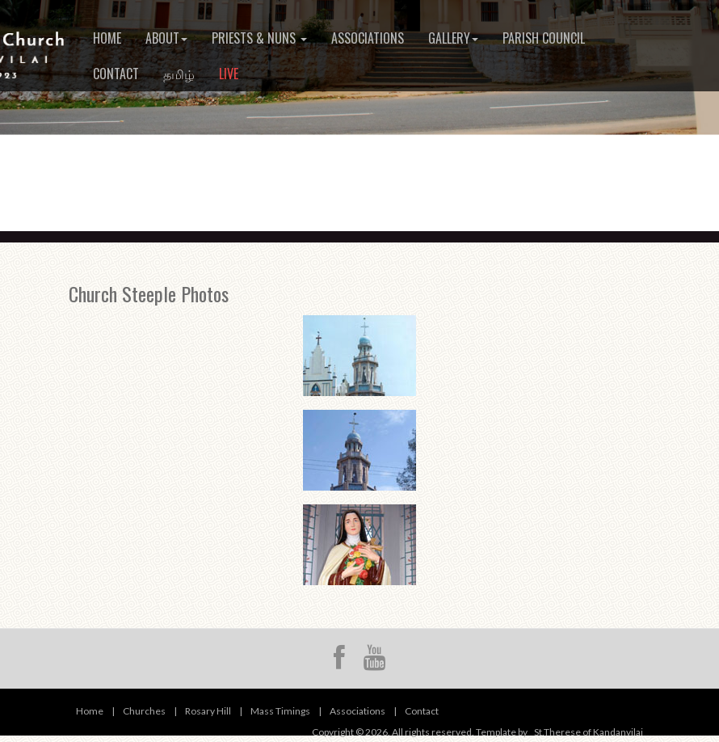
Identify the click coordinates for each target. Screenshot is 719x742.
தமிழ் (179, 73)
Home (107, 38)
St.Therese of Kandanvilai (588, 732)
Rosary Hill (208, 711)
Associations (367, 38)
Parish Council (543, 38)
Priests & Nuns (259, 38)
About (166, 38)
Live (228, 73)
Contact (116, 73)
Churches (144, 711)
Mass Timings (280, 711)
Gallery (453, 38)
